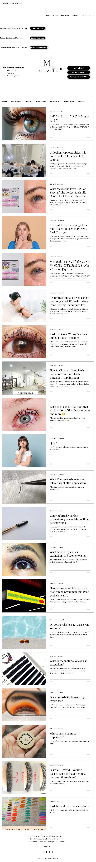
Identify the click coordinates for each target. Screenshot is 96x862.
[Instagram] (44, 852)
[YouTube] (60, 69)
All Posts (4, 101)
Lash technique (16, 101)
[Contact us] (48, 846)
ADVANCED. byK (40, 101)
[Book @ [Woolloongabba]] (39, 47)
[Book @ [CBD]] (37, 28)
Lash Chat (28, 101)
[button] (91, 102)
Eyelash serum (69, 101)
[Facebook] (47, 852)
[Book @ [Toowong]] (37, 38)
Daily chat (81, 101)
